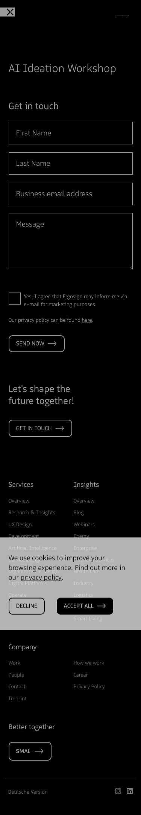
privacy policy (40, 588)
